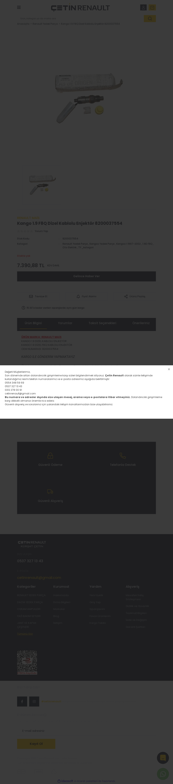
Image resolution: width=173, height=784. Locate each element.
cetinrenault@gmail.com (20, 393)
